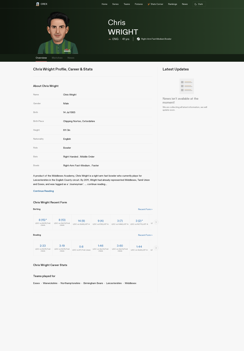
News (71, 58)
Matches (57, 58)
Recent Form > (145, 209)
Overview (41, 58)
